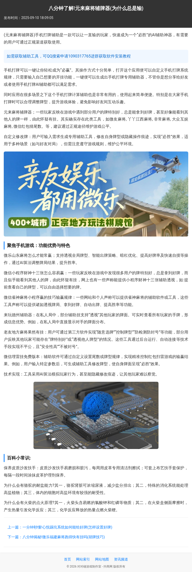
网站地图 (102, 559)
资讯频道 (121, 559)
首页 (67, 559)
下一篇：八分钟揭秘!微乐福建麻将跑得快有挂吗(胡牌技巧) (56, 537)
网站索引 (83, 559)
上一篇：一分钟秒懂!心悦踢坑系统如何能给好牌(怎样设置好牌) (60, 527)
